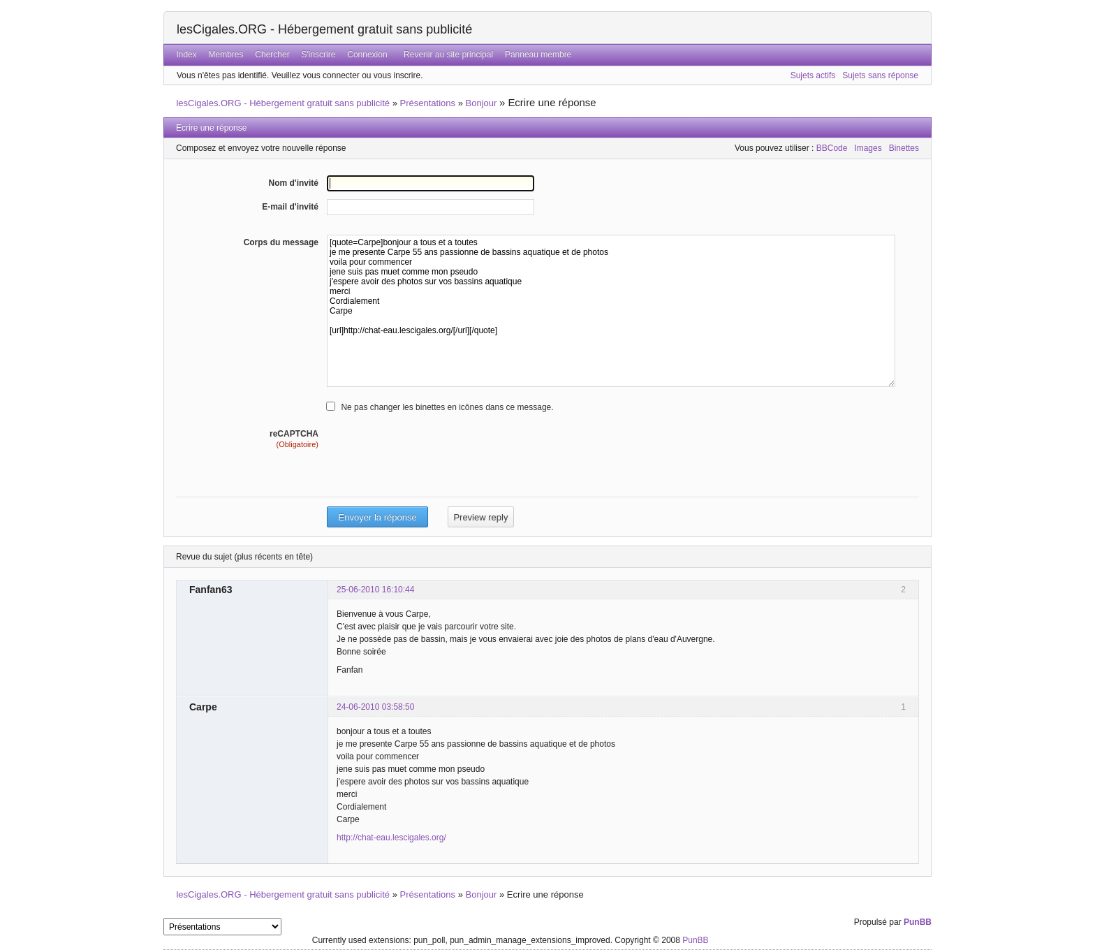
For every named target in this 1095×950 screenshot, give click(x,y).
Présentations (428, 103)
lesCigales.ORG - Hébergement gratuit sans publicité (324, 29)
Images (867, 148)
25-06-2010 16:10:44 (375, 589)
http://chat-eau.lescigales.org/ (391, 837)
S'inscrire (318, 54)
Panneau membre (538, 54)
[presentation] (433, 478)
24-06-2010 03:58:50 (375, 707)
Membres (226, 54)
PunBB (918, 922)
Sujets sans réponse (880, 75)
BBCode (832, 148)
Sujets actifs (813, 75)
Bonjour (481, 103)
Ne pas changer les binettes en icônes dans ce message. (447, 407)
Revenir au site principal (448, 54)
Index (186, 54)
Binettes (904, 148)
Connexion (367, 54)
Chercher (272, 54)
